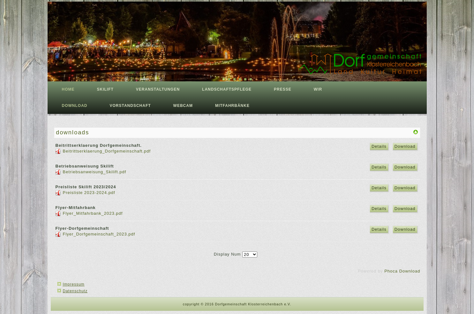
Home (68, 89)
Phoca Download (402, 271)
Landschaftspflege (227, 89)
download (74, 105)
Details (379, 146)
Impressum (74, 284)
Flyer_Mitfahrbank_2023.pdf (93, 213)
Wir (318, 89)
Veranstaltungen (158, 89)
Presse (282, 89)
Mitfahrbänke (232, 105)
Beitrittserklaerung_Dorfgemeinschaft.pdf (107, 151)
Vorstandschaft (130, 105)
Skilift (105, 89)
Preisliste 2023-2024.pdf (89, 192)
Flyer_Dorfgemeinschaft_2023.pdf (99, 234)
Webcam (183, 105)
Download (405, 146)
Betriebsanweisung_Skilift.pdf (94, 171)
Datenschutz (75, 291)
